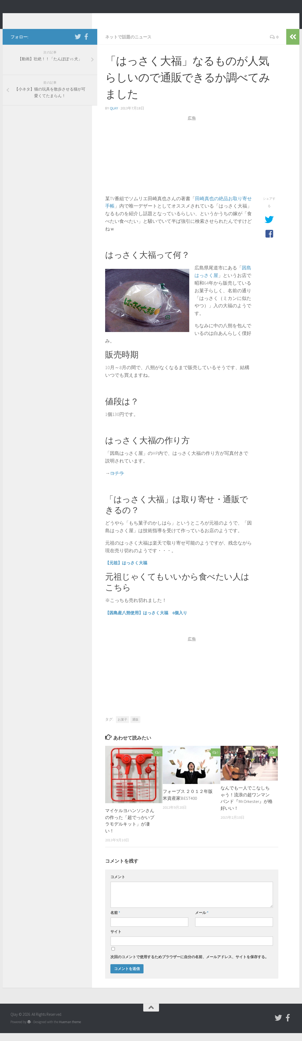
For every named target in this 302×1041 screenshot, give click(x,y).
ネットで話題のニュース (128, 44)
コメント (117, 884)
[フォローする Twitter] (78, 44)
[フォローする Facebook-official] (86, 44)
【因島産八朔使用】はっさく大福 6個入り (146, 620)
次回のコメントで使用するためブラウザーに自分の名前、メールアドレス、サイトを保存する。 (189, 964)
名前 (115, 920)
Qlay (21, 18)
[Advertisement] (191, 166)
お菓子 (122, 727)
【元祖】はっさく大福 (126, 570)
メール (201, 920)
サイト (115, 939)
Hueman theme (70, 1030)
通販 (135, 727)
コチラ (117, 481)
